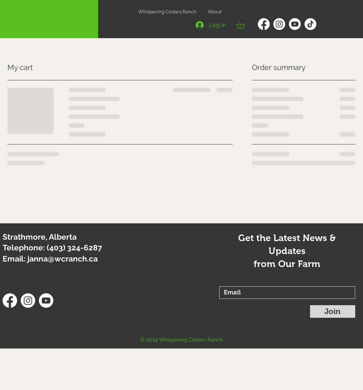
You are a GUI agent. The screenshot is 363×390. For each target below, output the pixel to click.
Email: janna (25, 258)
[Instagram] (279, 24)
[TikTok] (310, 24)
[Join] (332, 311)
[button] (244, 25)
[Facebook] (264, 24)
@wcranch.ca (73, 258)
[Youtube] (295, 24)
